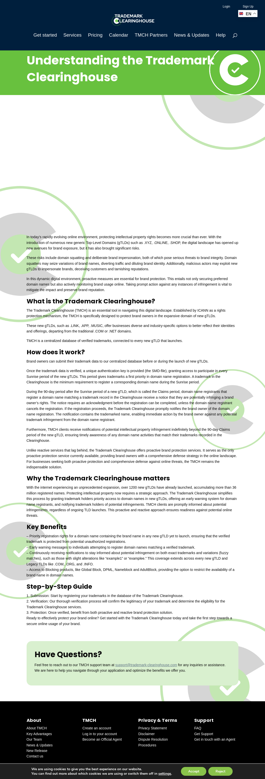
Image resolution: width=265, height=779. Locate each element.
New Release (37, 751)
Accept (193, 771)
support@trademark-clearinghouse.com (146, 665)
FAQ (197, 728)
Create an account (96, 728)
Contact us (35, 756)
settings (164, 773)
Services (72, 35)
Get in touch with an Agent (214, 739)
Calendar (118, 35)
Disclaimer (146, 734)
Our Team (34, 739)
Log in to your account (99, 734)
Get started (45, 35)
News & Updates (191, 35)
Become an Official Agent (102, 739)
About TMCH (37, 728)
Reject (221, 771)
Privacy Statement (152, 728)
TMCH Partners (151, 35)
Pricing (95, 35)
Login (226, 6)
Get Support (203, 734)
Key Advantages (39, 734)
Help (221, 35)
